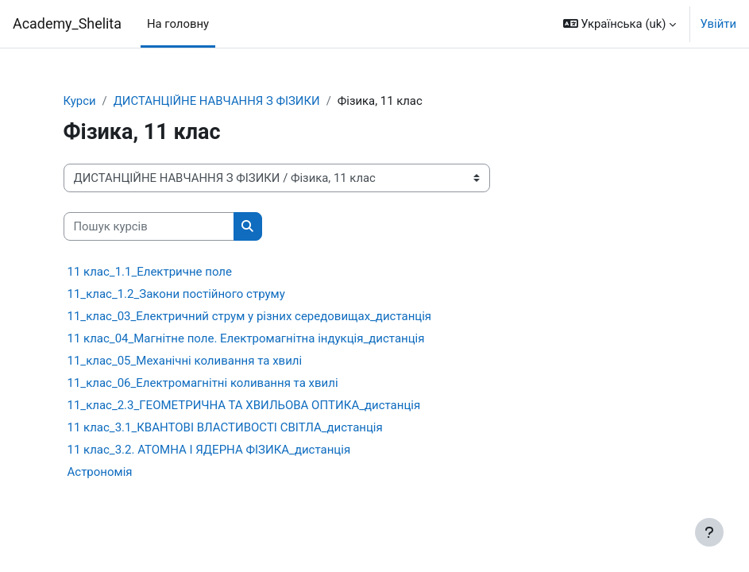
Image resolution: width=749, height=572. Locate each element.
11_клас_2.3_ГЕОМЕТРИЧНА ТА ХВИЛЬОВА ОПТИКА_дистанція (244, 405)
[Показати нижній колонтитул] (709, 532)
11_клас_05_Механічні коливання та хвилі (185, 361)
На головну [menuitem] (178, 24)
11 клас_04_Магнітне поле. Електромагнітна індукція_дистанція (246, 338)
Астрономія (100, 472)
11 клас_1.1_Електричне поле (150, 272)
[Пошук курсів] (149, 226)
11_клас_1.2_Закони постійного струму (176, 294)
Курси (80, 101)
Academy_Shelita (67, 23)
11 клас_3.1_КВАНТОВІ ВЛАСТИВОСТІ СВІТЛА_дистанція (225, 427)
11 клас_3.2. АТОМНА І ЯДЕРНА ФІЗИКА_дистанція (209, 450)
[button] (620, 24)
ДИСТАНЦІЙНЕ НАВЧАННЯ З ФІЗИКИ (217, 101)
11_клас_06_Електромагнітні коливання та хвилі (203, 383)
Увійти (718, 24)
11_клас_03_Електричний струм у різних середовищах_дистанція (250, 316)
